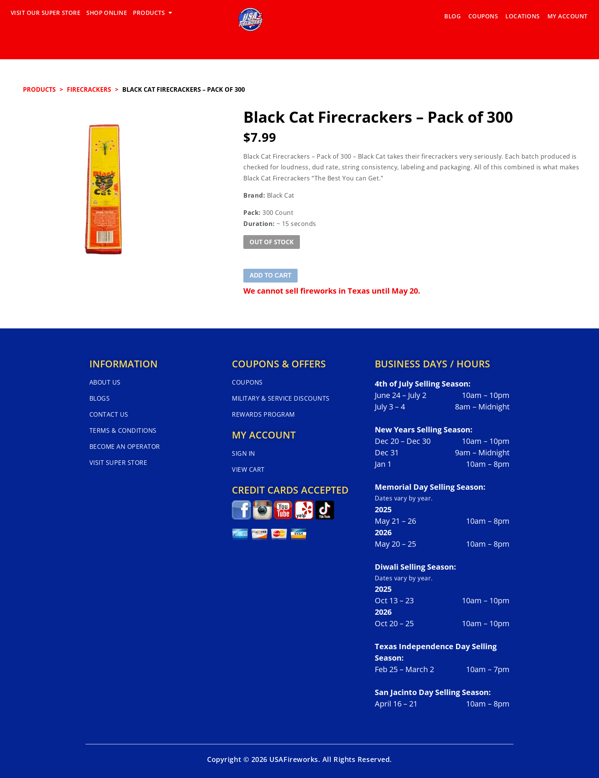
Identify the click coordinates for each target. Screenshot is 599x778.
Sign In (243, 453)
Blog (452, 12)
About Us (105, 382)
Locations (522, 12)
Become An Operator (124, 446)
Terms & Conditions (123, 430)
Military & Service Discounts (280, 398)
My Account (567, 12)
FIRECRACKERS (89, 89)
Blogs (99, 398)
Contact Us (108, 414)
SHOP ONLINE (106, 12)
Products (39, 89)
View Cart (248, 469)
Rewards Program (263, 414)
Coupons (483, 12)
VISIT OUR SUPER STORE (45, 12)
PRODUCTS (152, 12)
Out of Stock (271, 242)
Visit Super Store (118, 462)
